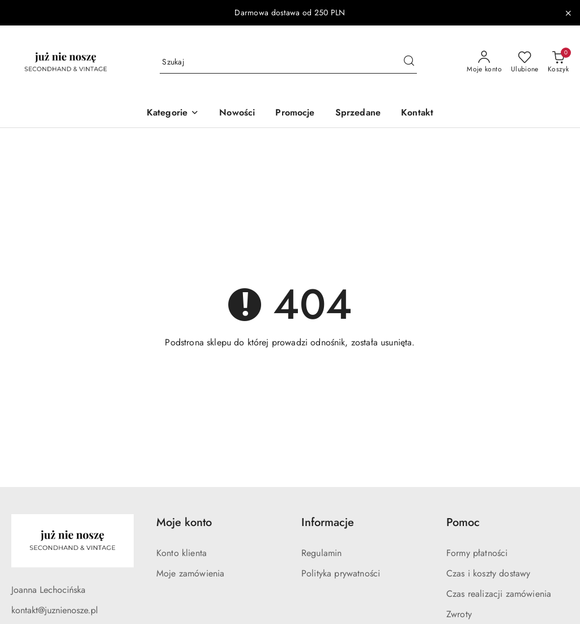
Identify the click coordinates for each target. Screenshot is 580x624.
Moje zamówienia (190, 573)
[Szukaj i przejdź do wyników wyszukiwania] (409, 62)
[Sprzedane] (358, 113)
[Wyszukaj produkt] (288, 62)
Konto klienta (181, 552)
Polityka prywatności (340, 573)
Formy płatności (477, 552)
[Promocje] (295, 113)
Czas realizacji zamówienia (498, 593)
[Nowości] (237, 113)
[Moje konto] (484, 62)
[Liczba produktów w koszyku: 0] (558, 62)
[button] (172, 113)
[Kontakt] (417, 113)
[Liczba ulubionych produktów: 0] (524, 62)
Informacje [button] (327, 522)
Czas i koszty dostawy (488, 573)
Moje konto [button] (184, 522)
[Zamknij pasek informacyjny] (568, 13)
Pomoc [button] (463, 522)
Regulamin (321, 552)
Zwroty (459, 614)
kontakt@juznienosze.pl (54, 610)
